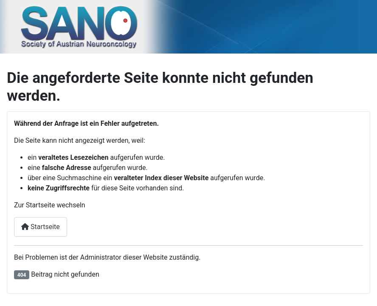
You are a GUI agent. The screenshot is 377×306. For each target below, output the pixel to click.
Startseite (40, 227)
